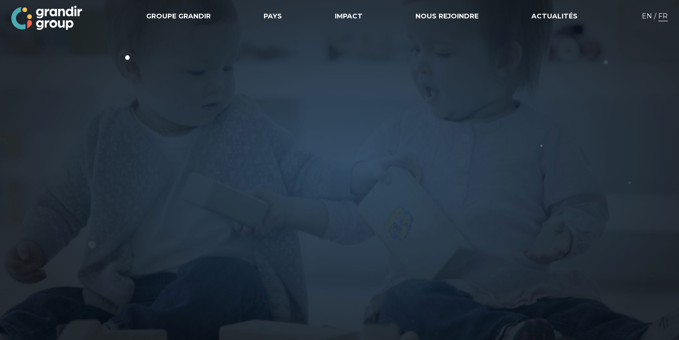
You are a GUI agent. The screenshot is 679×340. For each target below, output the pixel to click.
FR (663, 16)
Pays (273, 16)
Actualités (554, 16)
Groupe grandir (178, 16)
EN (647, 16)
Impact (349, 16)
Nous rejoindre (447, 16)
